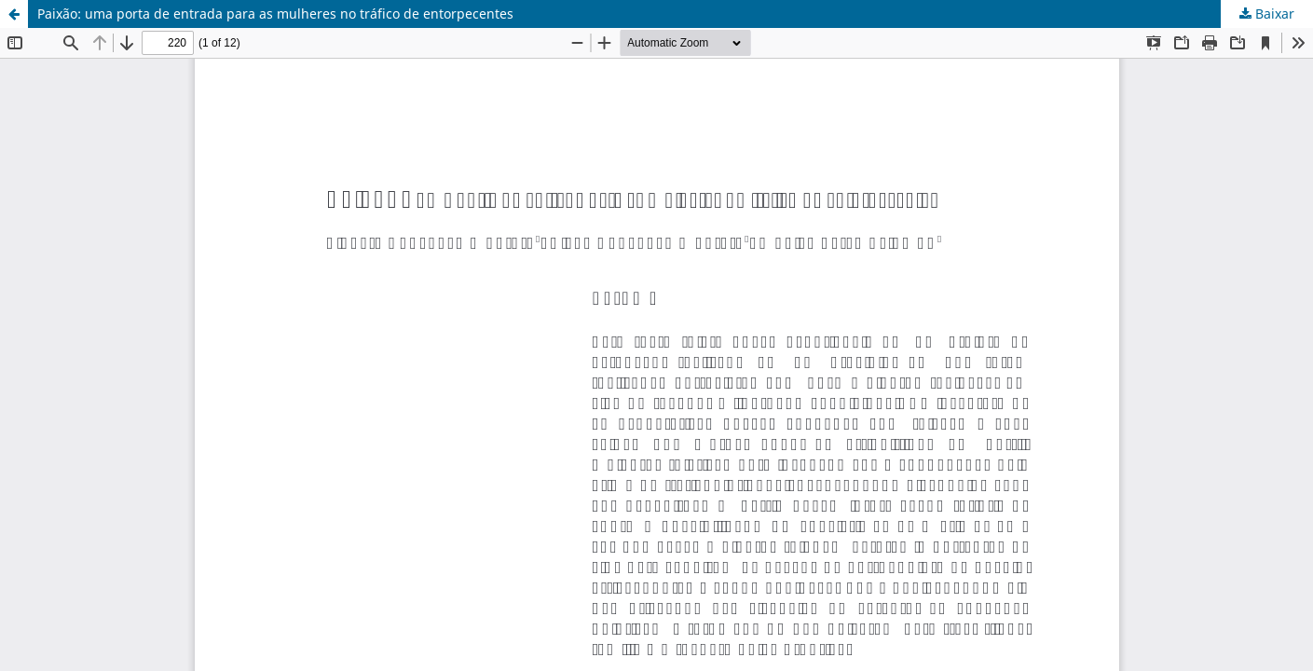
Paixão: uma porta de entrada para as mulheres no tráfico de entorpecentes (275, 13)
